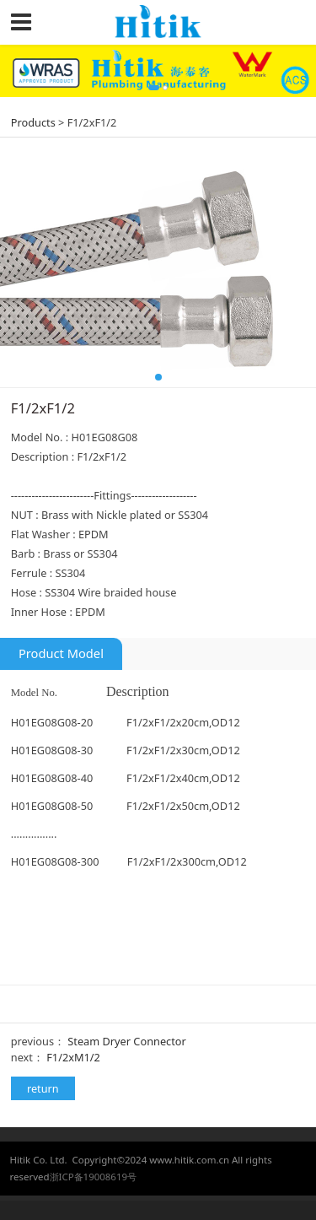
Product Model (61, 653)
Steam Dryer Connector (126, 1041)
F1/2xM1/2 (73, 1057)
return (43, 1088)
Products (33, 122)
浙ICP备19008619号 (93, 1176)
